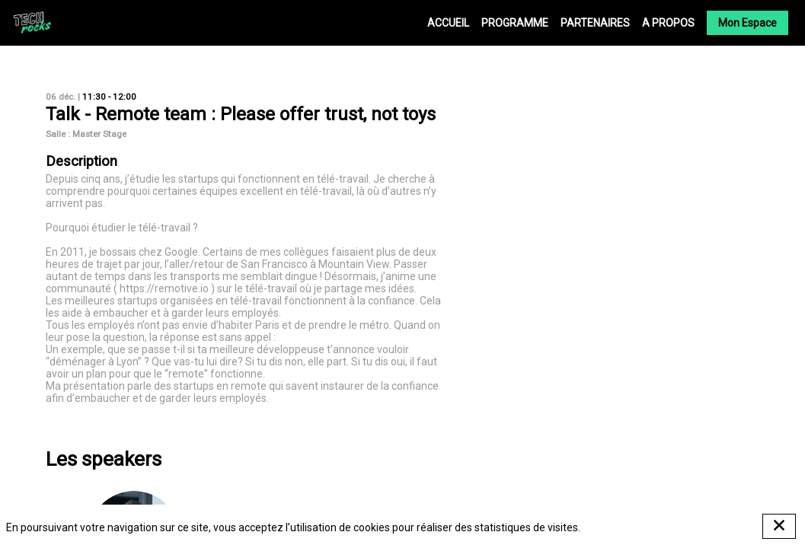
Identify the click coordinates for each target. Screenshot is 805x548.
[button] (747, 23)
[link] (448, 23)
